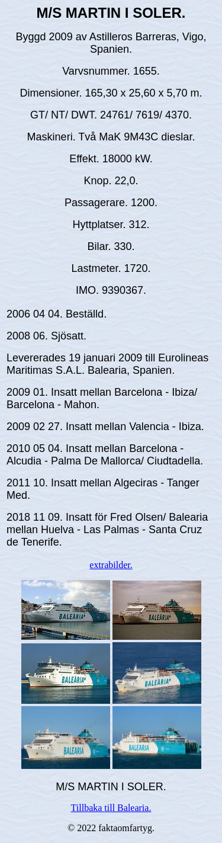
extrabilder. (110, 565)
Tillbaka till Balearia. (111, 808)
